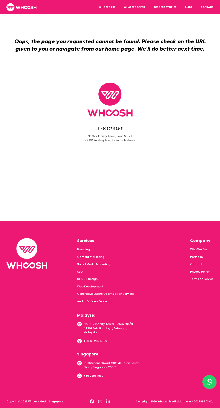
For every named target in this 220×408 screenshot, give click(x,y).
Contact (196, 264)
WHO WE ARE (107, 7)
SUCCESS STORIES (164, 7)
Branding (83, 249)
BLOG (188, 7)
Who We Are (198, 249)
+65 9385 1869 (93, 376)
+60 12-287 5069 (95, 341)
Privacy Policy (200, 272)
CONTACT (207, 7)
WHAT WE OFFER (134, 7)
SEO (80, 272)
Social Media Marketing (93, 264)
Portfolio (196, 257)
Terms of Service (202, 279)
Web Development (90, 286)
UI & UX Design (87, 279)
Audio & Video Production (95, 301)
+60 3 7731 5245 (112, 128)
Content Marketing (90, 257)
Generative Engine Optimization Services (105, 294)
